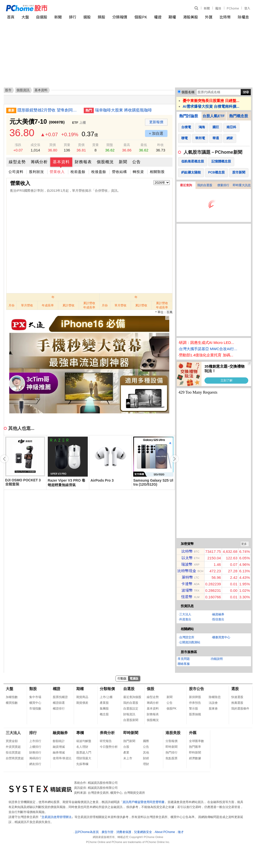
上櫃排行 (35, 747)
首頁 (10, 16)
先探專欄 (82, 764)
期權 (172, 16)
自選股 (41, 16)
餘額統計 (59, 741)
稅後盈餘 (98, 172)
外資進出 (185, 619)
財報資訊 (129, 714)
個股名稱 (188, 92)
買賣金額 (12, 741)
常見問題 (184, 659)
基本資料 (61, 162)
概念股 (104, 714)
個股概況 (105, 162)
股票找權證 (60, 697)
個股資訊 (23, 90)
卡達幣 (186, 584)
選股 (87, 16)
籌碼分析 (39, 162)
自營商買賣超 (15, 758)
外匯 (208, 16)
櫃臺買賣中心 (221, 637)
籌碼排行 (35, 758)
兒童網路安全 (143, 832)
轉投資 (138, 172)
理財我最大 (83, 758)
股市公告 (196, 689)
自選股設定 (130, 708)
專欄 (80, 733)
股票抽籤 (195, 714)
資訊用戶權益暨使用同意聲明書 (143, 802)
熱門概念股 (238, 116)
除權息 (243, 16)
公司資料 (16, 172)
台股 (126, 747)
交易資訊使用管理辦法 (57, 817)
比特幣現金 (187, 571)
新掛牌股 (195, 697)
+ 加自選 (156, 133)
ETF (75, 122)
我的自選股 (204, 185)
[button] (174, 459)
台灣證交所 (186, 637)
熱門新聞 (129, 741)
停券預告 (195, 703)
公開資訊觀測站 (189, 642)
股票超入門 (83, 752)
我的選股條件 (240, 708)
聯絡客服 (184, 664)
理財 (146, 764)
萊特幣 (187, 577)
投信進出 (218, 619)
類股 (101, 16)
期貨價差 (82, 703)
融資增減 (59, 747)
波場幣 (187, 590)
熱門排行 (172, 752)
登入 (247, 8)
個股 (150, 689)
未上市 (127, 758)
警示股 (193, 708)
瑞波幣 (186, 564)
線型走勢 (17, 162)
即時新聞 (130, 733)
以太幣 (187, 558)
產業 (126, 752)
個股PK (140, 16)
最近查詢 (186, 185)
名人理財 (82, 747)
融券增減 (59, 752)
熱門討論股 (188, 116)
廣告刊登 (108, 832)
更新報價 (156, 122)
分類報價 (119, 16)
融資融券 (218, 614)
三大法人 (185, 614)
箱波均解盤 (83, 741)
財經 (146, 758)
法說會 (213, 703)
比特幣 (225, 16)
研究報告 (106, 741)
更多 (244, 543)
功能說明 (217, 659)
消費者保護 (123, 832)
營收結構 (119, 172)
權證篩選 (59, 703)
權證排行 (59, 708)
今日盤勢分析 (109, 747)
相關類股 (157, 172)
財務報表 (83, 162)
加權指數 (12, 697)
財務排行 (35, 752)
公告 (136, 162)
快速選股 (237, 697)
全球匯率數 (196, 741)
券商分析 (107, 733)
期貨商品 (82, 697)
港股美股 (190, 16)
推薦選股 (237, 703)
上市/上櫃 (106, 697)
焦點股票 (172, 758)
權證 (158, 16)
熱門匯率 (195, 747)
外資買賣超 (13, 747)
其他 (146, 752)
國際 (146, 741)
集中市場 (35, 697)
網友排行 (35, 764)
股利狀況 (36, 172)
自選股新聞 (130, 720)
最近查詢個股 (132, 697)
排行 (72, 16)
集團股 (104, 708)
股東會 (213, 708)
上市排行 (35, 741)
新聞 (207, 8)
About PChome (165, 832)
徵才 (181, 832)
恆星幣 (186, 597)
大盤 (25, 16)
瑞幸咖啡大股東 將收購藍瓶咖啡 (123, 110)
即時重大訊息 (242, 185)
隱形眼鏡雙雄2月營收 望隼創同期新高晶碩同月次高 (49, 110)
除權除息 (215, 697)
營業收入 (57, 172)
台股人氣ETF (213, 116)
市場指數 (35, 708)
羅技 (218, 8)
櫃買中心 (35, 703)
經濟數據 (195, 758)
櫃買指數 (12, 703)
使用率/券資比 (62, 758)
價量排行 (223, 185)
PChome (233, 8)
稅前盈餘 (78, 172)
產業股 (104, 703)
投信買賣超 (13, 752)
